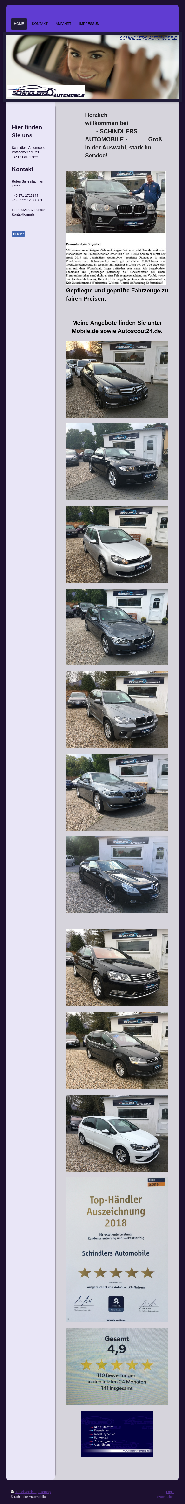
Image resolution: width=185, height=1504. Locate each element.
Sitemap (44, 1492)
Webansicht (165, 1497)
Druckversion (23, 1492)
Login (170, 1492)
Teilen (18, 234)
